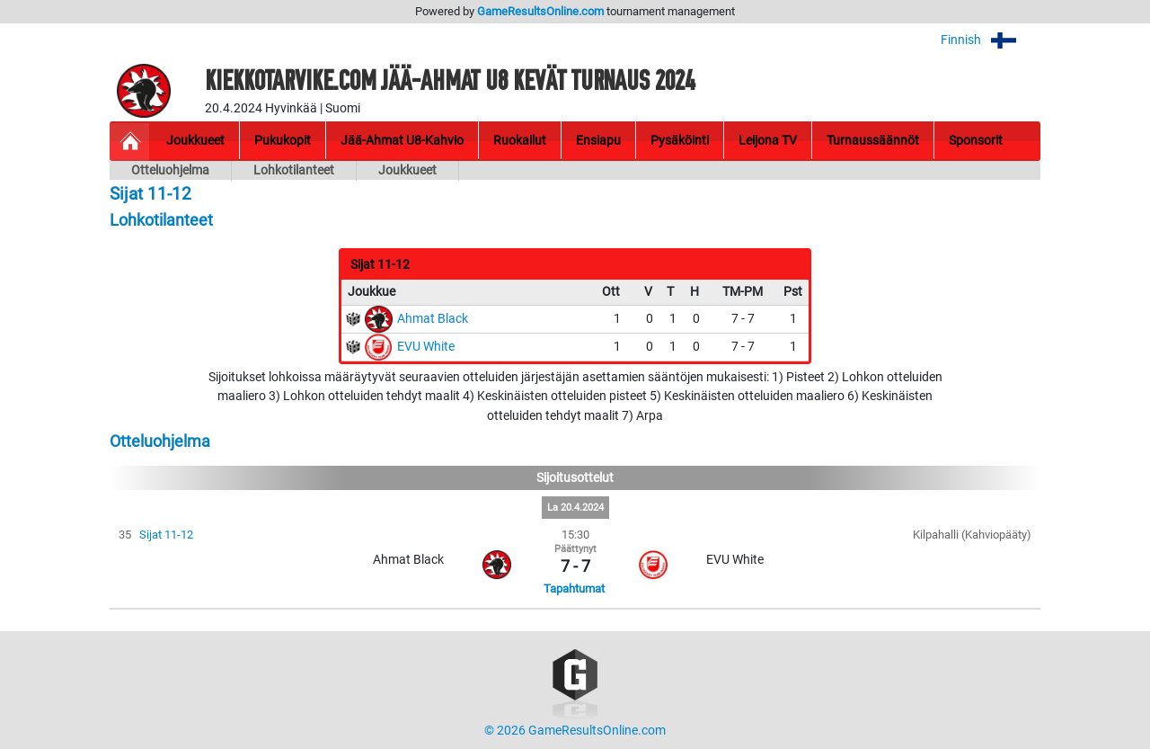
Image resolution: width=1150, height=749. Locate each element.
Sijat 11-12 (166, 534)
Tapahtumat (574, 588)
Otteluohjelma (170, 170)
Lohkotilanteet (293, 170)
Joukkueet (407, 170)
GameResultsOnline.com (540, 11)
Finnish (990, 40)
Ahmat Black (432, 318)
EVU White (426, 346)
